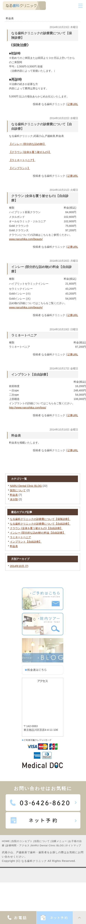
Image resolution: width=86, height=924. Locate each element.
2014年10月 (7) (19, 566)
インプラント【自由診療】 (25, 541)
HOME (6, 841)
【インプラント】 (19, 168)
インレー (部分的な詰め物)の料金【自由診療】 (37, 532)
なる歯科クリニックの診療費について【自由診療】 (40, 523)
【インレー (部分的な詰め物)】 (27, 143)
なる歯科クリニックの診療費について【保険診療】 (40, 519)
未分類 (14, 499)
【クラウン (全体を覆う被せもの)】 (30, 152)
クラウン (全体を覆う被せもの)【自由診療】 (36, 528)
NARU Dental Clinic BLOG (26, 485)
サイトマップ (73, 845)
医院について (18, 490)
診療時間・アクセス (18, 845)
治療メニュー (59, 841)
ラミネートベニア (20, 537)
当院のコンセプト (21, 841)
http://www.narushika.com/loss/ (27, 407)
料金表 (14, 494)
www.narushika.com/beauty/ (26, 239)
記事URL (72, 104)
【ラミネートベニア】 (22, 160)
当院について (42, 841)
